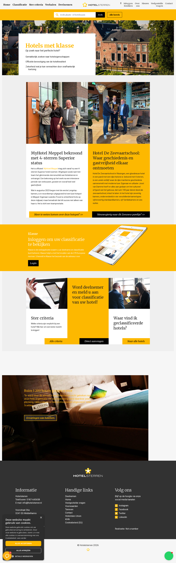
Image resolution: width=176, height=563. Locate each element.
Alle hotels (114, 15)
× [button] (41, 518)
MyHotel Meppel (50, 168)
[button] (168, 555)
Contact (169, 3)
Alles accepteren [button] (23, 543)
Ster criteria (36, 4)
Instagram (121, 513)
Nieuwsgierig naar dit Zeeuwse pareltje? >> (120, 213)
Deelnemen (65, 4)
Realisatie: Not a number (126, 536)
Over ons (137, 4)
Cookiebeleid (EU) (73, 530)
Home (6, 4)
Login (33, 262)
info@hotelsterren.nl (32, 510)
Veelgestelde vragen (157, 4)
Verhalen (50, 4)
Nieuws (145, 3)
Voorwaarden (71, 514)
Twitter (120, 521)
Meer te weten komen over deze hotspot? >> (58, 213)
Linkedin (121, 525)
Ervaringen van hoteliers (44, 411)
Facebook (121, 517)
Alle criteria (55, 338)
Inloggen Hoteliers (128, 4)
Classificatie (20, 4)
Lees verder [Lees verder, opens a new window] (21, 538)
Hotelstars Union (73, 524)
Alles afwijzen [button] (23, 550)
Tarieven (69, 517)
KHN (67, 527)
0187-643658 (33, 507)
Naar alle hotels (135, 338)
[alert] (23, 537)
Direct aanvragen (93, 338)
